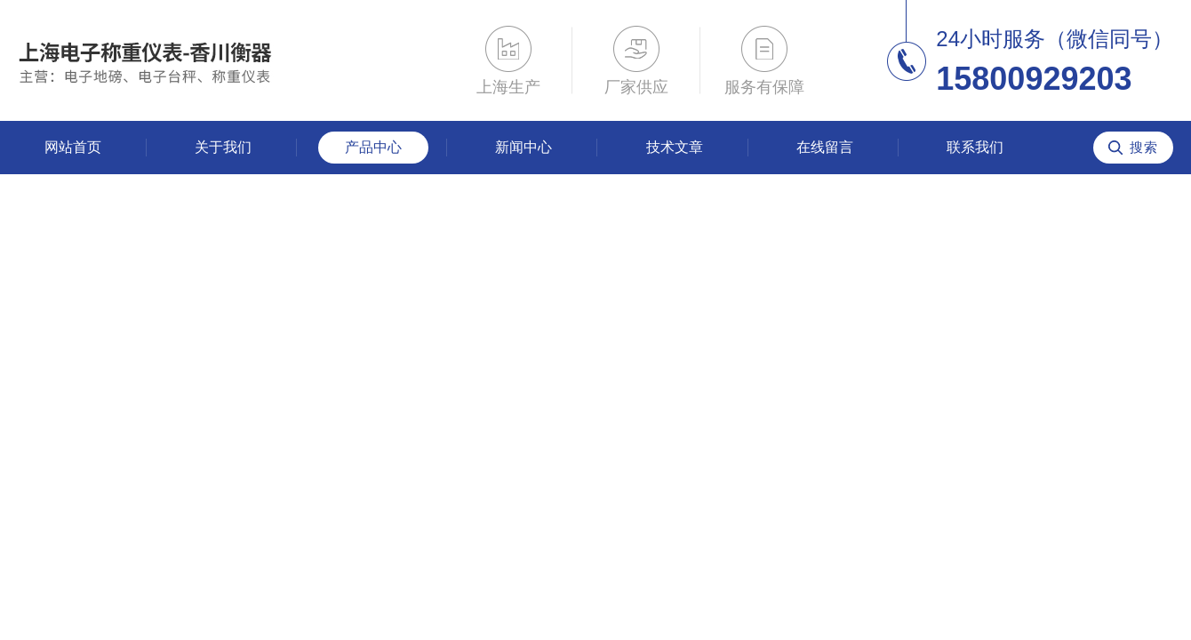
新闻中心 (523, 147)
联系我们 (975, 147)
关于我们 (223, 147)
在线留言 (824, 147)
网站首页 (72, 147)
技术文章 (674, 147)
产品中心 (373, 147)
